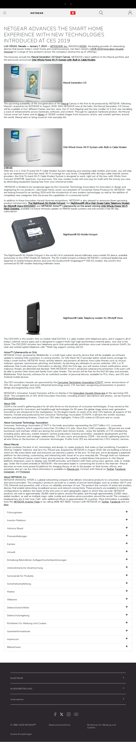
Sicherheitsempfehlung (19, 583)
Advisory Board (15, 528)
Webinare (12, 599)
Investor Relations (16, 520)
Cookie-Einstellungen (21, 734)
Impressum (13, 639)
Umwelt (11, 552)
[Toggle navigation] (102, 13)
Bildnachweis (14, 647)
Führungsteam (14, 512)
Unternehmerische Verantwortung (25, 568)
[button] (65, 4)
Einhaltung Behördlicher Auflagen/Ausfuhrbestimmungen (37, 560)
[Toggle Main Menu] (5, 13)
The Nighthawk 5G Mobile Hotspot (46, 203)
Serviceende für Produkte (20, 576)
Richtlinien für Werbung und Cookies (101, 726)
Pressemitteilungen (17, 536)
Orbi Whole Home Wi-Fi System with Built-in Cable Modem (63, 59)
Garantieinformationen (18, 631)
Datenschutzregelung (18, 615)
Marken (11, 591)
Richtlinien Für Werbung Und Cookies (26, 623)
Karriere (11, 544)
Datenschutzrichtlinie (18, 607)
